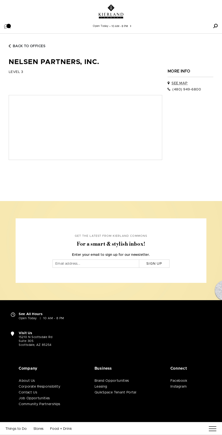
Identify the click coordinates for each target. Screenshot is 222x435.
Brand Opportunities (112, 380)
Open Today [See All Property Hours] (100, 26)
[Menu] (212, 429)
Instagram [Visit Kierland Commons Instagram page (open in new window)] (178, 386)
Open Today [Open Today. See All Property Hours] (28, 318)
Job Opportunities (34, 398)
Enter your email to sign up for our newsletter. (111, 254)
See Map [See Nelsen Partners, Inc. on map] (179, 83)
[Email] (95, 263)
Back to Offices (27, 46)
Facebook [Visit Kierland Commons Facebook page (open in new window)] (179, 380)
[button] (7, 26)
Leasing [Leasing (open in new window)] (101, 386)
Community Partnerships (39, 404)
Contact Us (28, 392)
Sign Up (154, 263)
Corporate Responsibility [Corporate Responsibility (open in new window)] (39, 386)
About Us (27, 380)
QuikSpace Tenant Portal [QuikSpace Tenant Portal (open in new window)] (115, 392)
